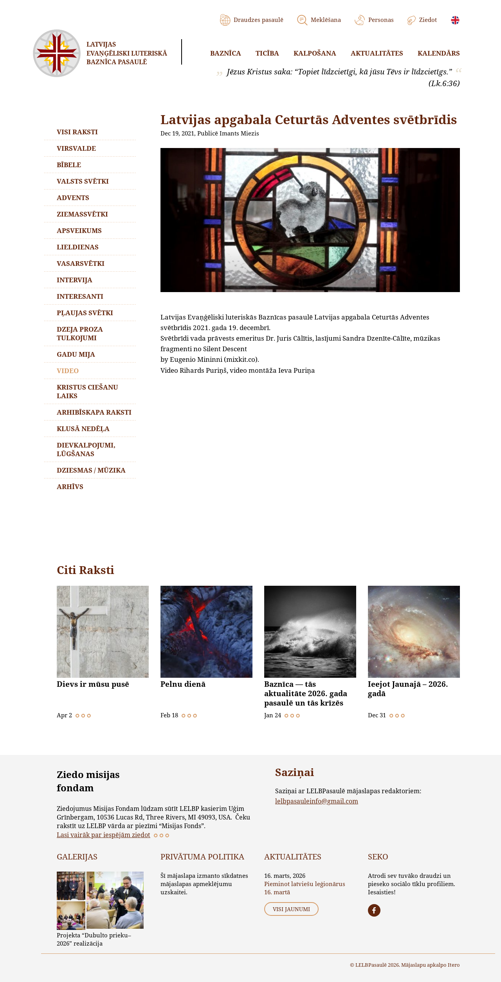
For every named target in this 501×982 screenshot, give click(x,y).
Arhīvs (70, 486)
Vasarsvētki (81, 263)
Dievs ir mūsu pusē (93, 684)
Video (68, 370)
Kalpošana (315, 53)
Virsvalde (76, 148)
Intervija (74, 279)
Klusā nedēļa (83, 428)
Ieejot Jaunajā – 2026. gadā (408, 689)
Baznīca (225, 53)
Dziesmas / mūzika (91, 470)
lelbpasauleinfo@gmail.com (316, 801)
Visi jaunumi (291, 909)
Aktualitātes (377, 53)
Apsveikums (79, 230)
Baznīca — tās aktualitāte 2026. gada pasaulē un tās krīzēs (305, 693)
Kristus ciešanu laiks (87, 391)
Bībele (69, 164)
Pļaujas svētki (85, 312)
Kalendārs (439, 53)
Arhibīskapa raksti (94, 412)
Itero (454, 964)
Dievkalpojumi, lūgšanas (86, 449)
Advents (73, 197)
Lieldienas (78, 246)
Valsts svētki (83, 181)
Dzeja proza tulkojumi (80, 333)
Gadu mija (76, 354)
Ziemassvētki (82, 213)
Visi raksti (77, 131)
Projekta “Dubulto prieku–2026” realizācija (94, 939)
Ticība (267, 53)
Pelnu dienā (182, 684)
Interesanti (80, 296)
